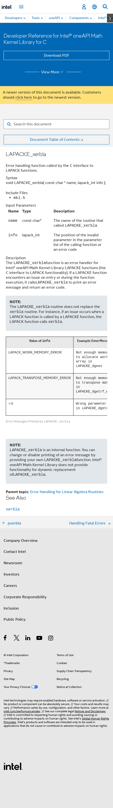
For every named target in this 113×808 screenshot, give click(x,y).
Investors (11, 574)
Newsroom (13, 563)
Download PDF (56, 55)
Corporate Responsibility (25, 597)
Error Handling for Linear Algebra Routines (66, 491)
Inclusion (11, 608)
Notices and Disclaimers (90, 711)
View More (53, 72)
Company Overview (21, 540)
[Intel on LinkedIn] (28, 638)
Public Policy (15, 619)
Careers (10, 585)
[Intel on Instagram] (51, 638)
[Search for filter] (56, 124)
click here (23, 97)
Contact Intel (15, 551)
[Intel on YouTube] (39, 638)
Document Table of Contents (55, 139)
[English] (94, 7)
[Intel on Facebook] (5, 638)
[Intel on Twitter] (16, 638)
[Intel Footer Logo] (13, 766)
